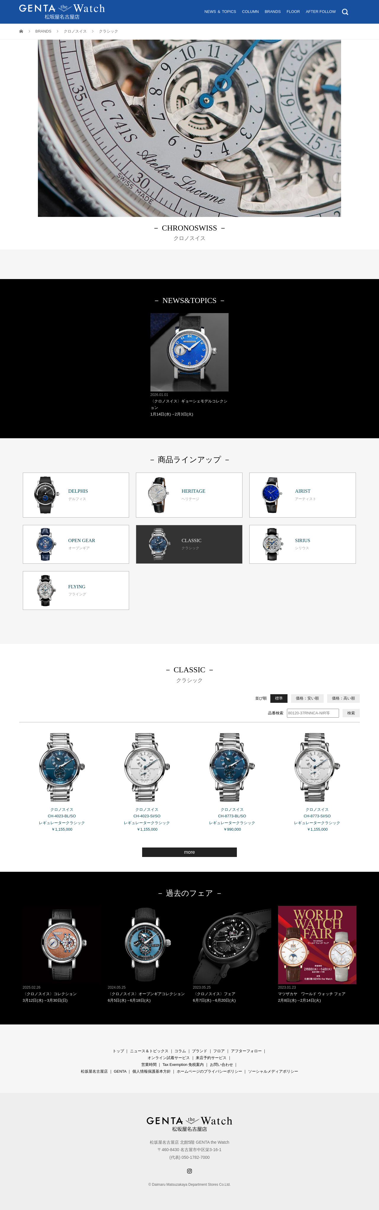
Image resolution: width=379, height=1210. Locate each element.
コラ (178, 1051)
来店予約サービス (211, 1058)
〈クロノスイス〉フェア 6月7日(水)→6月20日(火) (232, 954)
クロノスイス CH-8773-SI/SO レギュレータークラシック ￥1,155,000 (317, 780)
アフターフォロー (246, 1051)
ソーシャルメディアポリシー (273, 1071)
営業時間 (149, 1064)
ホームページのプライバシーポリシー (209, 1071)
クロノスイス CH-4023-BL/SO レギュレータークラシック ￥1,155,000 (62, 780)
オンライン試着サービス (168, 1058)
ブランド (199, 1051)
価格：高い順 (343, 698)
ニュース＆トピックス (149, 1051)
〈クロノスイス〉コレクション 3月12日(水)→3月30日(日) (62, 954)
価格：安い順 (307, 698)
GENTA (120, 1071)
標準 (279, 698)
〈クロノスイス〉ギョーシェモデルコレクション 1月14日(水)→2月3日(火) (189, 364)
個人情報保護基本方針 (151, 1071)
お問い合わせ (221, 1064)
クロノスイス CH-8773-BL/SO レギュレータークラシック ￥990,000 (232, 780)
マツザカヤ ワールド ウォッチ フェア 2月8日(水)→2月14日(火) (317, 954)
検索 (351, 713)
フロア (219, 1051)
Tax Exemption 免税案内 (183, 1064)
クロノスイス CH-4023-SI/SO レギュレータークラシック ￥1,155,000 (147, 780)
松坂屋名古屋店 (94, 1071)
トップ (118, 1051)
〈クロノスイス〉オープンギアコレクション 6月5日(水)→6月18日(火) (147, 954)
